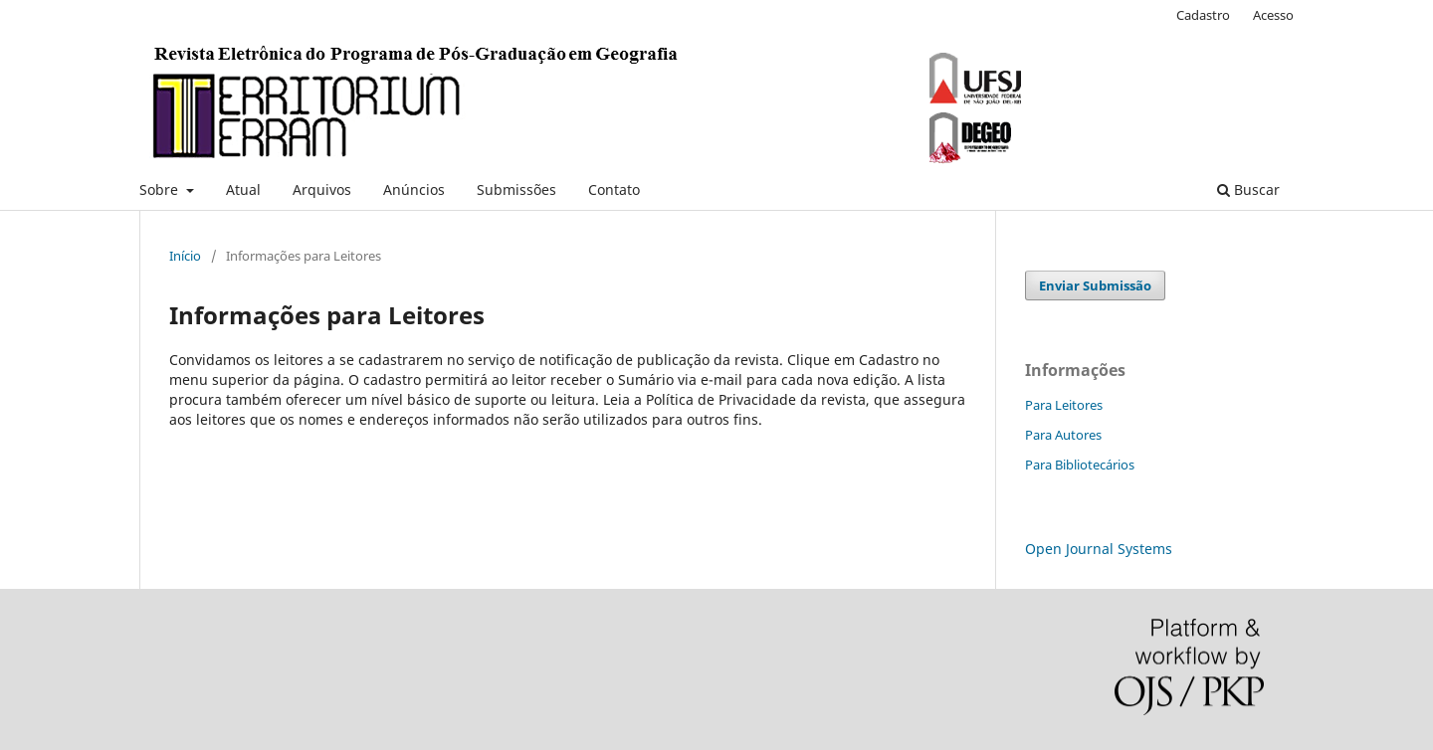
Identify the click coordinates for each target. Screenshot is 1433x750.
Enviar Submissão (1095, 285)
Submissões (516, 189)
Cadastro (1203, 15)
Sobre (160, 189)
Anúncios (414, 189)
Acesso (1273, 15)
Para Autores (1063, 435)
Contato (614, 189)
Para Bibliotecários (1079, 464)
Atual (243, 189)
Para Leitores (1064, 405)
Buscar (1248, 189)
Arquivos (322, 189)
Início (185, 256)
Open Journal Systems (1098, 548)
